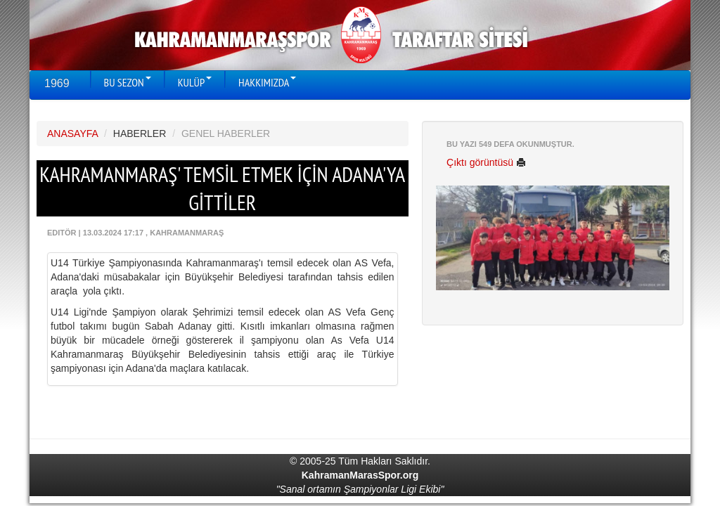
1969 (57, 83)
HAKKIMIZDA (267, 82)
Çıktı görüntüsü (486, 162)
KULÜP (195, 82)
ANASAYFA (72, 133)
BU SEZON (127, 82)
